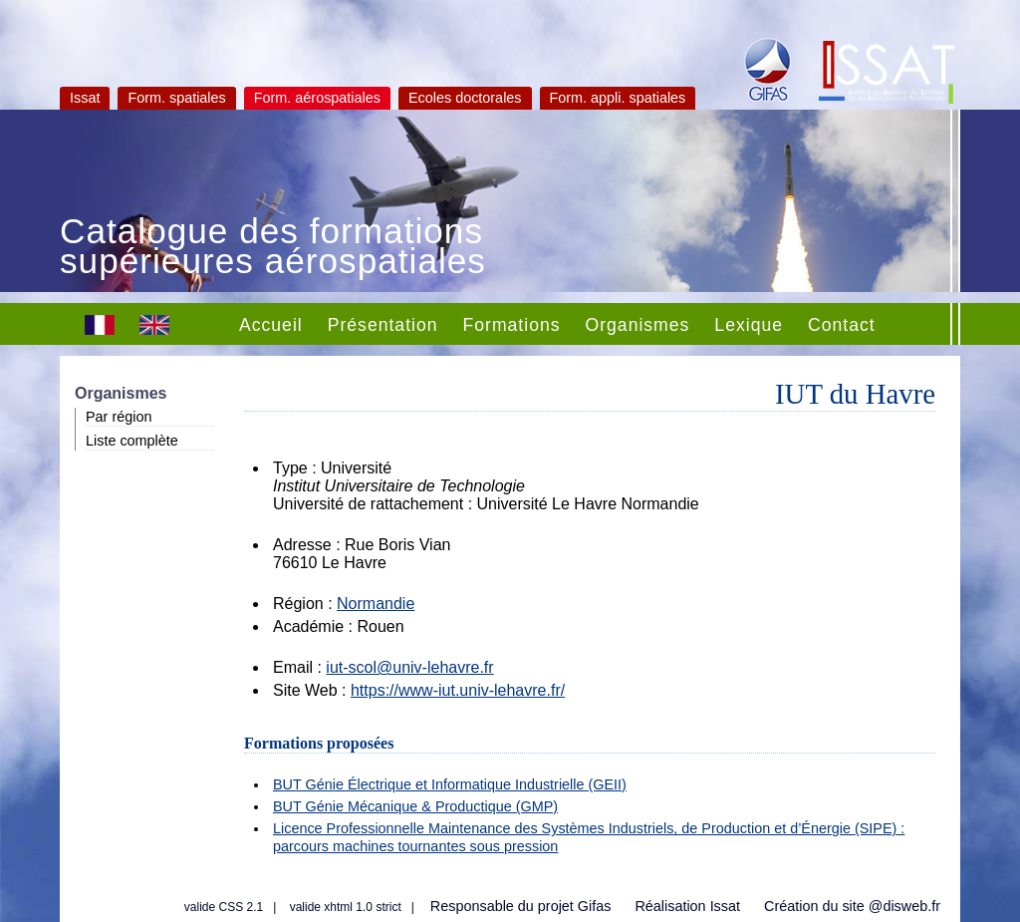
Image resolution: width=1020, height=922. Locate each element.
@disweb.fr (904, 906)
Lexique (748, 325)
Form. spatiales (176, 98)
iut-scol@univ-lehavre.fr (409, 667)
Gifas (595, 906)
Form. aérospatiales (317, 98)
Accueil (271, 325)
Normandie (375, 603)
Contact (842, 325)
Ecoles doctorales (465, 98)
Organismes (638, 325)
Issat (85, 98)
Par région (118, 417)
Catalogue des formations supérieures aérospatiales (273, 248)
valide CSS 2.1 (223, 907)
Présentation (383, 325)
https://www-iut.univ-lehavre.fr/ (458, 690)
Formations (512, 325)
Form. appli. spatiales (618, 98)
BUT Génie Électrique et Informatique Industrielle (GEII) (450, 784)
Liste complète (132, 441)
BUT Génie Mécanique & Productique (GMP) (415, 806)
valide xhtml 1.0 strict (345, 907)
